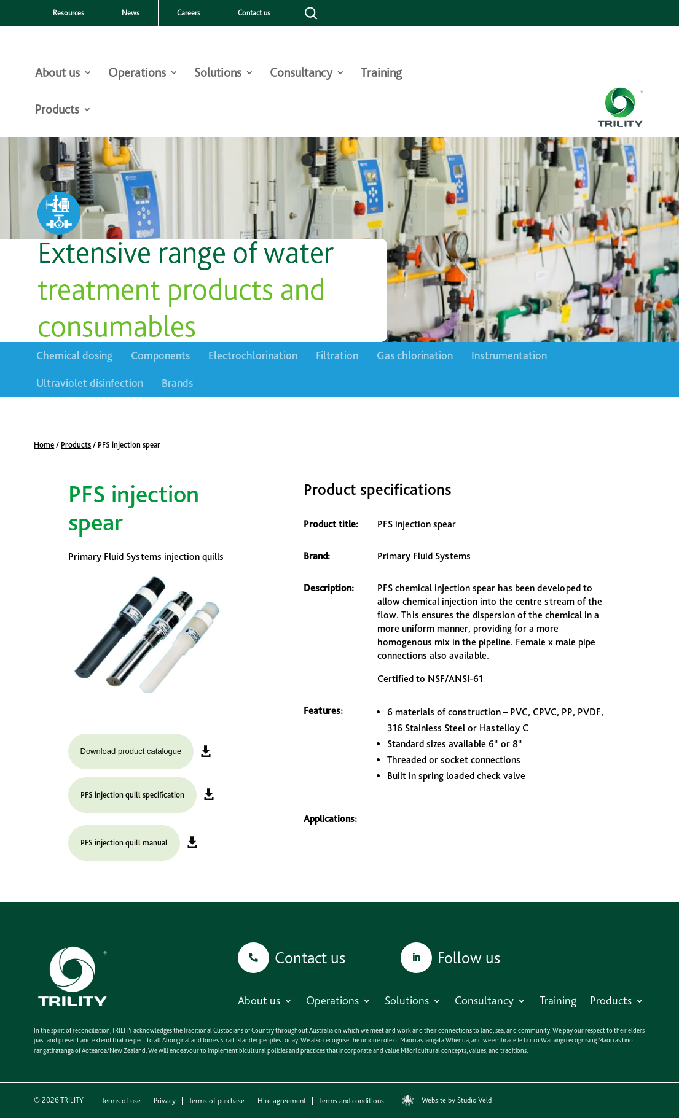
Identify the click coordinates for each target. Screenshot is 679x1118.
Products (57, 111)
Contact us (254, 13)
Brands (177, 382)
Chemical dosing (74, 355)
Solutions (217, 74)
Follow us (469, 957)
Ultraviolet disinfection (89, 382)
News (130, 13)
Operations (137, 74)
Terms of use (121, 1101)
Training (381, 74)
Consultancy (301, 74)
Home (44, 444)
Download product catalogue (131, 751)
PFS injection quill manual (124, 842)
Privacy (165, 1101)
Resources (68, 13)
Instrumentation (509, 355)
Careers (188, 13)
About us (57, 74)
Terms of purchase (217, 1101)
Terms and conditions (351, 1101)
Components (160, 355)
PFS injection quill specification (132, 794)
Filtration (337, 355)
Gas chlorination (415, 355)
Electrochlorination (252, 355)
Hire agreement (281, 1101)
